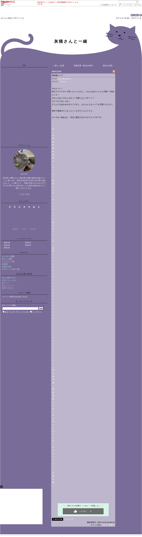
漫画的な (5, 267)
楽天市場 (137, 5)
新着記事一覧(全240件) (83, 66)
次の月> (33, 229)
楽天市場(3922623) (64, 79)
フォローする (24, 194)
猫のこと (5, 259)
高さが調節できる (9, 278)
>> (108, 5)
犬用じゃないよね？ (9, 280)
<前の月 (15, 229)
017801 (135, 15)
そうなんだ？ (7, 261)
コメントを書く (108, 525)
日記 (9, 18)
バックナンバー (24, 239)
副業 (3, 264)
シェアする (68, 519)
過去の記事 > (108, 66)
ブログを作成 (127, 5)
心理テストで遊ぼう (9, 269)
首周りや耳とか (8, 288)
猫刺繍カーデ (57, 75)
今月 (24, 229)
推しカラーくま (8, 285)
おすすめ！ (6, 256)
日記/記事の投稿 (24, 274)
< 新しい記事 (58, 66)
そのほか (7, 5)
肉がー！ (5, 283)
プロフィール (18, 18)
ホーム (3, 18)
